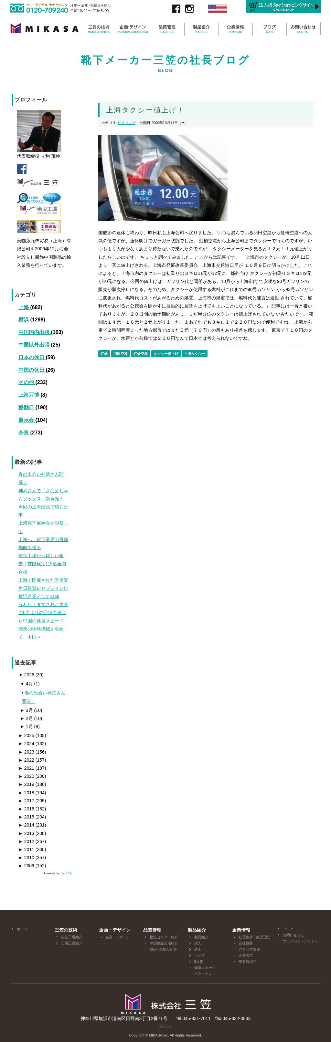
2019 (26, 784)
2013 (26, 833)
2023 (26, 752)
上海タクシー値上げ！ (145, 110)
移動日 (26, 407)
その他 (26, 382)
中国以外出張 (34, 345)
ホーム (22, 929)
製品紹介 (201, 937)
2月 (26, 718)
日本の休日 (32, 357)
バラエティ (203, 974)
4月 (26, 683)
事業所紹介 (247, 962)
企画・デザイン (117, 937)
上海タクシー (194, 354)
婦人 (197, 943)
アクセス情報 (249, 949)
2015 (26, 816)
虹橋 (104, 354)
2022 (26, 760)
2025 (26, 735)
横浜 (24, 319)
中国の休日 (32, 370)
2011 (26, 849)
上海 (24, 307)
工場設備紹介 (71, 943)
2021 (26, 768)
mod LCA (66, 873)
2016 (26, 808)
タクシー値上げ (166, 354)
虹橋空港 (140, 354)
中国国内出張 (34, 332)
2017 (26, 800)
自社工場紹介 (71, 937)
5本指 (198, 962)
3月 (26, 710)
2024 (26, 743)
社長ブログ (126, 123)
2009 (26, 865)
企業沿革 (246, 955)
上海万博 (29, 395)
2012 (26, 841)
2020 (26, 776)
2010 (26, 857)
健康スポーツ (205, 968)
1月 (26, 726)
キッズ (199, 955)
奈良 (24, 432)
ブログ (288, 929)
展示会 (26, 420)
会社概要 (246, 943)
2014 (26, 825)
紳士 (197, 949)
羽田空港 (120, 354)
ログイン (165, 1025)
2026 (26, 674)
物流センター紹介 (164, 937)
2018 (26, 792)
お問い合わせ (293, 935)
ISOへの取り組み (163, 949)
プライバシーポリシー (300, 941)
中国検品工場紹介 (164, 943)
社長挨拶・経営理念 (255, 937)
